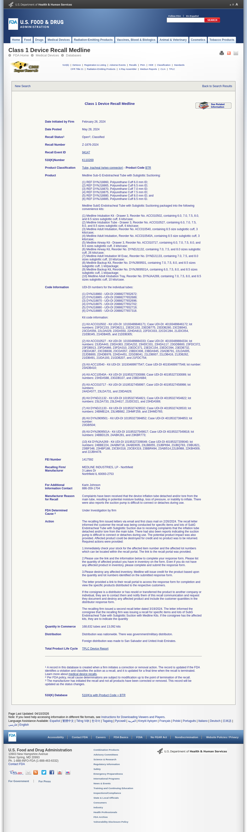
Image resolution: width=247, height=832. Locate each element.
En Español (192, 16)
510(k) (66, 65)
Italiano (203, 721)
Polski (177, 721)
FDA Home (21, 55)
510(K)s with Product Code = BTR (103, 695)
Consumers (100, 802)
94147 (86, 152)
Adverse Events (118, 65)
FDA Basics (121, 737)
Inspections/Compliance (107, 793)
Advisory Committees (106, 754)
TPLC (172, 69)
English (24, 724)
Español (55, 721)
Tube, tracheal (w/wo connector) (102, 167)
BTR (148, 167)
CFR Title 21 (77, 69)
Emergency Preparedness (108, 773)
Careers (101, 737)
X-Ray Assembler (128, 69)
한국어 (96, 721)
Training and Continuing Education (113, 788)
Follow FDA (174, 16)
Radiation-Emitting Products (101, 69)
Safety (97, 769)
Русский (120, 721)
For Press (45, 781)
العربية (132, 721)
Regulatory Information (107, 764)
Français (165, 721)
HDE (151, 65)
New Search (22, 86)
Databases (73, 55)
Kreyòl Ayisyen (147, 721)
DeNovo (76, 65)
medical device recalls (83, 674)
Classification (164, 65)
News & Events (102, 783)
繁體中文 (68, 721)
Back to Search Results (217, 86)
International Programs (107, 778)
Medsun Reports (148, 69)
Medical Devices (47, 55)
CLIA (162, 69)
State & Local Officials (106, 797)
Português (189, 721)
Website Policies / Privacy (222, 737)
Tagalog (108, 721)
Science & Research (105, 759)
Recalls (132, 65)
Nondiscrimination (186, 737)
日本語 (227, 721)
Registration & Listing (95, 65)
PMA (142, 65)
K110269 (88, 160)
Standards (179, 65)
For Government (18, 781)
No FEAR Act (159, 737)
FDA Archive (101, 817)
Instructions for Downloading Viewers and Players (133, 717)
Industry (98, 807)
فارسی (12, 724)
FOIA (139, 737)
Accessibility (56, 737)
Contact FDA (80, 737)
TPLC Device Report (95, 648)
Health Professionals (105, 812)
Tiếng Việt (82, 721)
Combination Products (106, 749)
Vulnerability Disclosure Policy (111, 821)
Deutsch (215, 721)
